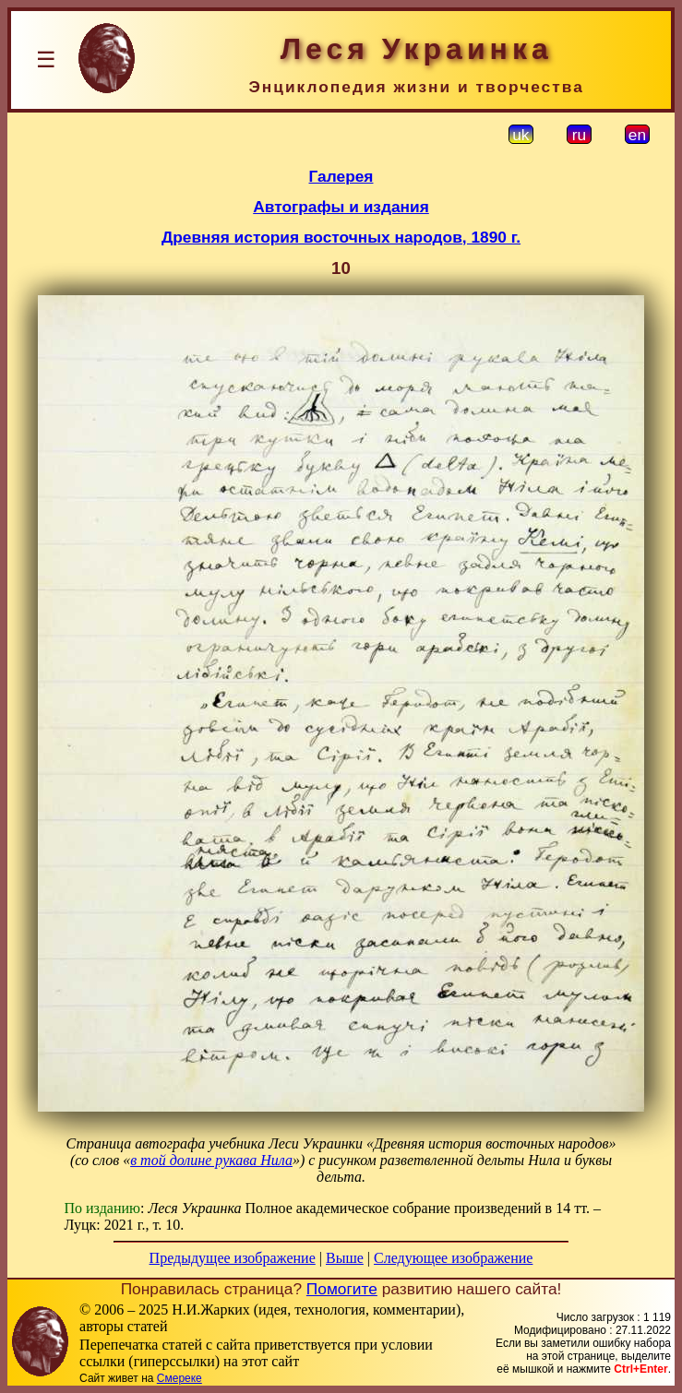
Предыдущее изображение (233, 1258)
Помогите (341, 1289)
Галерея (341, 176)
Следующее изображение (453, 1258)
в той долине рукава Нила (211, 1160)
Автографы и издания (341, 206)
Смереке (179, 1378)
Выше (345, 1258)
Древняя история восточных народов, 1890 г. (341, 237)
